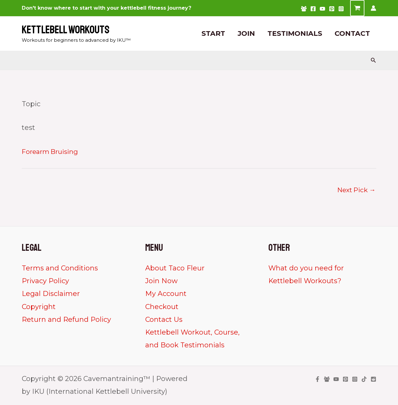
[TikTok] (364, 380)
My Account (166, 294)
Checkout (161, 307)
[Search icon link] (373, 60)
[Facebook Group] (304, 9)
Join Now (161, 282)
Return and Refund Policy (66, 320)
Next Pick (355, 190)
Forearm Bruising (52, 151)
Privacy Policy (45, 282)
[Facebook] (313, 9)
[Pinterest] (332, 9)
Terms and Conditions (60, 269)
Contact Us (164, 320)
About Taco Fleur (175, 269)
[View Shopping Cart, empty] (357, 8)
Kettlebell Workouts (65, 30)
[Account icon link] (373, 8)
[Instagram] (341, 9)
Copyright (39, 307)
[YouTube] (322, 9)
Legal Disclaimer (51, 294)
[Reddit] (373, 380)
